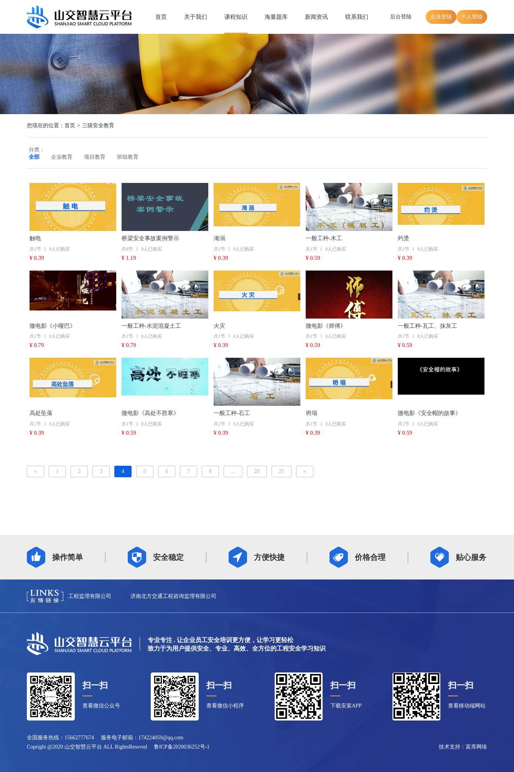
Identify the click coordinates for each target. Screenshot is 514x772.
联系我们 (356, 17)
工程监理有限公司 (89, 596)
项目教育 (94, 157)
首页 (161, 17)
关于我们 (195, 17)
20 (257, 471)
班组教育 (127, 157)
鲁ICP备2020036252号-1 (181, 747)
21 (281, 471)
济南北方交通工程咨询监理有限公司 (173, 596)
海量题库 (276, 17)
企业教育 (61, 157)
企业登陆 (441, 17)
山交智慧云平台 (83, 747)
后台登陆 (401, 17)
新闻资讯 (316, 17)
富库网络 (476, 747)
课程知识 (235, 17)
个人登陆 (472, 17)
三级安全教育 (98, 125)
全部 (34, 157)
